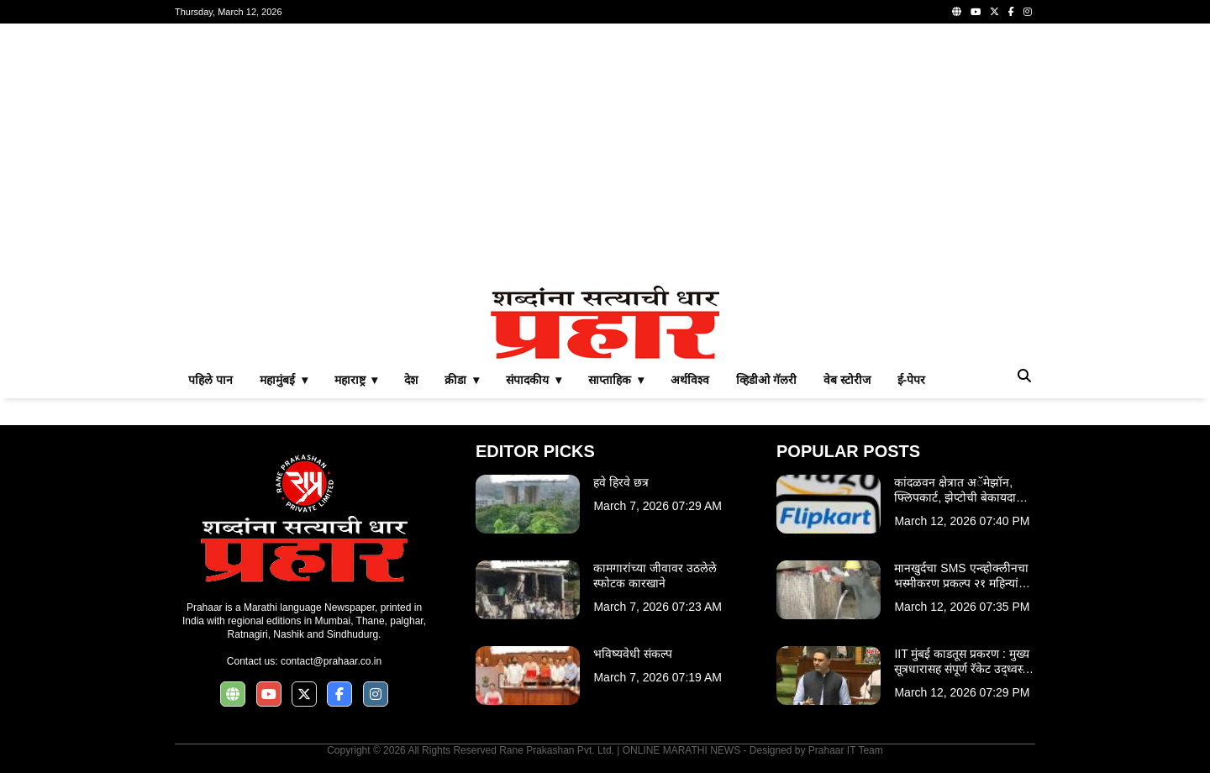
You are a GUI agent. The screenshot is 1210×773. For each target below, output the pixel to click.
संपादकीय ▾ (533, 379)
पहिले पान (210, 379)
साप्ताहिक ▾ (616, 379)
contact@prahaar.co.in (331, 661)
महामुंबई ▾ (284, 379)
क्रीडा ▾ (462, 379)
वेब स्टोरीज (847, 379)
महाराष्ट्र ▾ (356, 379)
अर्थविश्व (690, 379)
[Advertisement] (605, 154)
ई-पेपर (911, 379)
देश (411, 379)
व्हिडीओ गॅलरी (766, 379)
